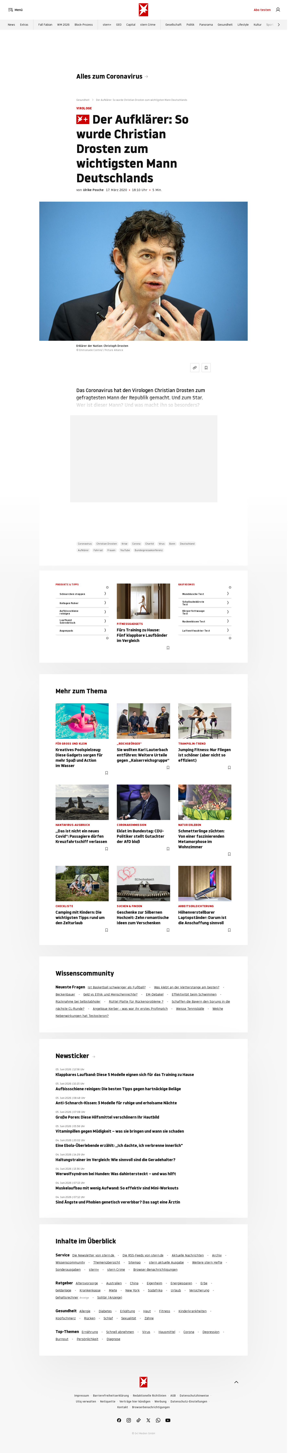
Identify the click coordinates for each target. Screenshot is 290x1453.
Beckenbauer (65, 994)
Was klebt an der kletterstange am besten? (186, 987)
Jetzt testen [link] (144, 480)
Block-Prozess (83, 24)
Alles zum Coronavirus (109, 76)
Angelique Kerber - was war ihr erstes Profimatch (130, 1009)
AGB (173, 1395)
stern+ (107, 24)
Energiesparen (181, 1283)
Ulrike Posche (93, 190)
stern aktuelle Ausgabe (166, 1262)
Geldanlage (63, 1290)
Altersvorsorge (87, 1283)
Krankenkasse (90, 1290)
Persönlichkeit (87, 1339)
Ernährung (90, 1332)
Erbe (203, 1283)
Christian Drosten (106, 543)
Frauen (111, 550)
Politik (190, 24)
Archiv (217, 1255)
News (11, 24)
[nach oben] (236, 1382)
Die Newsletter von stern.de (93, 1255)
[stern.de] (143, 9)
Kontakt (122, 1407)
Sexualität (128, 1318)
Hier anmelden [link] (159, 492)
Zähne (149, 1318)
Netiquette (107, 1401)
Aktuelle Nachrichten (188, 1255)
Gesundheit (225, 24)
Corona (136, 543)
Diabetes (105, 1311)
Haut (147, 1311)
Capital (130, 24)
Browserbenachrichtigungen (151, 1407)
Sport (270, 24)
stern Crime (147, 24)
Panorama (206, 24)
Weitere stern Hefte (207, 1262)
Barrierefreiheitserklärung (111, 1395)
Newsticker (73, 1056)
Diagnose (113, 1339)
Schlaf (108, 1318)
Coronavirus (85, 543)
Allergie (84, 1311)
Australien (114, 1283)
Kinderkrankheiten (192, 1311)
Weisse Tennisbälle (190, 1009)
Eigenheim (154, 1283)
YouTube (125, 550)
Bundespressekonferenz (149, 550)
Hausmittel (167, 1332)
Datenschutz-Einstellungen (189, 1401)
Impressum (81, 1395)
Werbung (160, 1401)
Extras (24, 24)
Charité (149, 543)
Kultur (258, 24)
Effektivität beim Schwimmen (194, 994)
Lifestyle (243, 24)
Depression (210, 1332)
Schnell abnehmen (120, 1332)
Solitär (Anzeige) (109, 1297)
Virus (161, 543)
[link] (278, 10)
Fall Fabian (45, 24)
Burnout (62, 1339)
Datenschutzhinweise (194, 1395)
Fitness (164, 1311)
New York (132, 1290)
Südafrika (155, 1290)
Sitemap (134, 1262)
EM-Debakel (154, 994)
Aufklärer (83, 550)
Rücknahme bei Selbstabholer (78, 1001)
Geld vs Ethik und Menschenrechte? (110, 994)
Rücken (89, 1318)
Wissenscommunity (70, 1262)
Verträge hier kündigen (134, 1401)
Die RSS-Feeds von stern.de (143, 1255)
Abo (262, 10)
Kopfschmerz (66, 1318)
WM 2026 (63, 24)
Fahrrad (98, 550)
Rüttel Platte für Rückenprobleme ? (136, 1001)
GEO (118, 24)
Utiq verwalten (86, 1401)
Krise (124, 543)
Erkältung (127, 1311)
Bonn (172, 543)
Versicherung (199, 1290)
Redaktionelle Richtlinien (149, 1395)
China (134, 1283)
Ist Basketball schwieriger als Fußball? (117, 987)
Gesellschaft (173, 24)
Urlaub (176, 1290)
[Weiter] (279, 24)
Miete (113, 1290)
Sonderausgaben (68, 1269)
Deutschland (187, 543)
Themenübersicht (106, 1262)
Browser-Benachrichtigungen (155, 1269)
